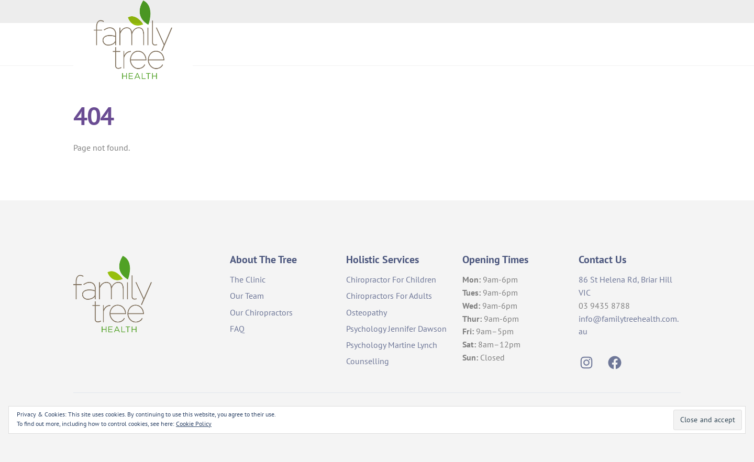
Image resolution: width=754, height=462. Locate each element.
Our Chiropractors (261, 312)
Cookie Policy (194, 423)
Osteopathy (366, 312)
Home (432, 44)
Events (658, 44)
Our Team (247, 295)
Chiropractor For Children (391, 279)
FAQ (237, 328)
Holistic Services (541, 44)
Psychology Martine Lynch (391, 344)
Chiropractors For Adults (389, 295)
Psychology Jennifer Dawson (396, 328)
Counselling (367, 360)
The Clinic (247, 279)
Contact (610, 44)
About (476, 44)
